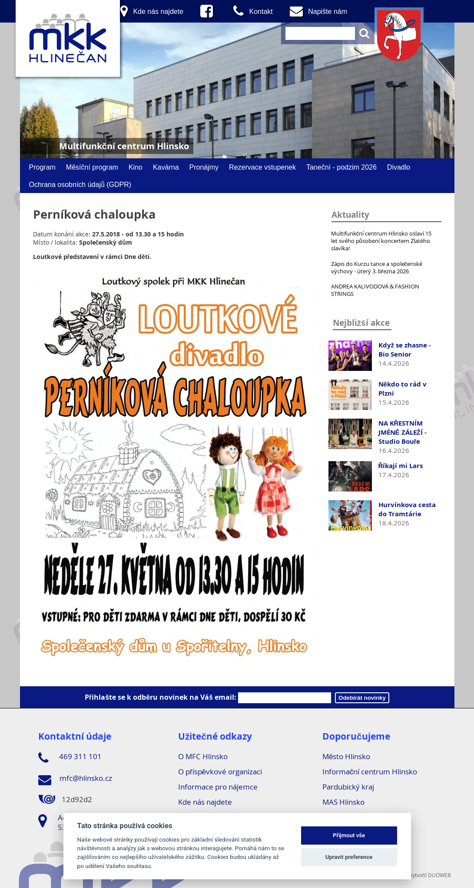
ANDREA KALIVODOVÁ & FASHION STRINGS (375, 290)
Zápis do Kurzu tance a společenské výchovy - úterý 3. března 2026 (377, 267)
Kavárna (166, 167)
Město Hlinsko (346, 756)
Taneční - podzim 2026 (341, 167)
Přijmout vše (349, 835)
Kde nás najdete (205, 802)
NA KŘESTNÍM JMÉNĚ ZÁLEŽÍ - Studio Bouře (402, 432)
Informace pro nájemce (218, 787)
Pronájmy (204, 167)
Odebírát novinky (362, 698)
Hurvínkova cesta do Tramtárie (407, 509)
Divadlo (398, 167)
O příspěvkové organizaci (220, 772)
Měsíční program (92, 167)
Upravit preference (349, 857)
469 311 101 (70, 757)
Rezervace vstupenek (262, 167)
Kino (136, 167)
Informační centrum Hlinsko (370, 772)
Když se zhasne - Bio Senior (404, 350)
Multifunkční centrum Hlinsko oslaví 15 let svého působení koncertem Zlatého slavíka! (381, 240)
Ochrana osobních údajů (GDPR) (80, 184)
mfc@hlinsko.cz (75, 779)
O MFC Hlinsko (203, 756)
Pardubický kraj (348, 787)
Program (42, 167)
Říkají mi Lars (400, 465)
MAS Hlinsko (343, 802)
